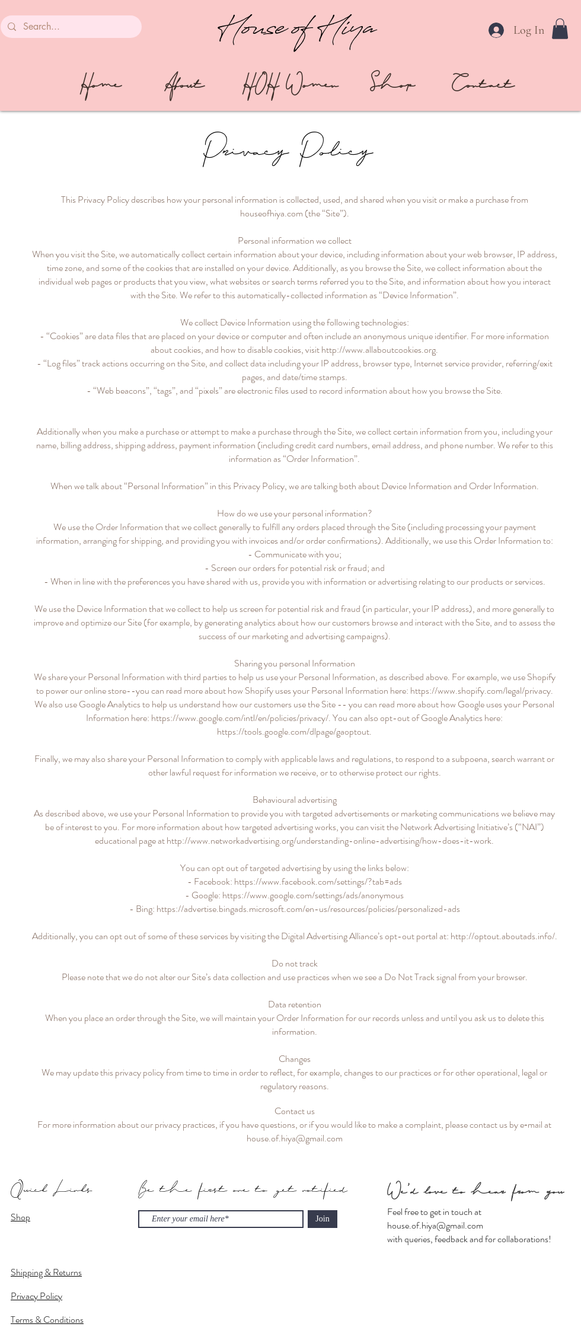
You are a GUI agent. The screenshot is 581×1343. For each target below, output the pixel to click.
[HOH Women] (290, 85)
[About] (183, 85)
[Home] (100, 85)
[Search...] (70, 26)
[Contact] (483, 85)
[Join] (322, 1219)
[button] (560, 28)
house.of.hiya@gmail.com (435, 1225)
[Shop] (392, 85)
